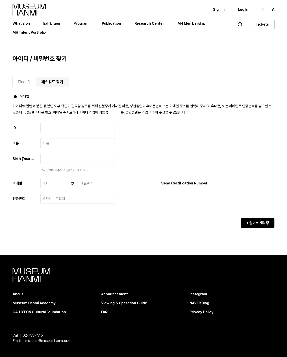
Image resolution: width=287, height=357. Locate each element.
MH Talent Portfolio (29, 32)
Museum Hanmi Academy (34, 303)
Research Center (149, 23)
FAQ (104, 312)
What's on (21, 23)
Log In (243, 9)
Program (81, 23)
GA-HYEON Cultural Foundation (39, 312)
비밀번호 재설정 (257, 223)
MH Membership (191, 23)
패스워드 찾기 (52, 81)
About (18, 294)
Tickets (262, 24)
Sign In (219, 9)
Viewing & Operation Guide (124, 303)
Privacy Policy (201, 312)
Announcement (114, 294)
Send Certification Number (184, 183)
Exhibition (51, 23)
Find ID (24, 81)
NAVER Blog (199, 303)
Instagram (198, 294)
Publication (111, 23)
